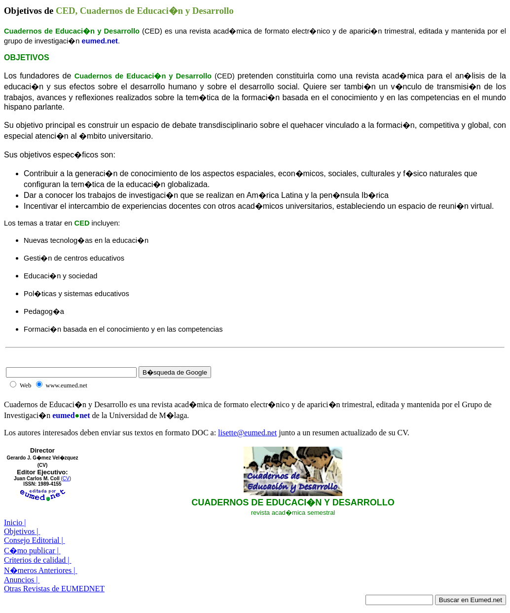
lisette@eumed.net (247, 432)
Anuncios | (22, 579)
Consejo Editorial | (34, 540)
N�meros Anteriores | (40, 570)
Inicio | (15, 522)
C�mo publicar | (32, 550)
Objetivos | (22, 531)
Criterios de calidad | (38, 560)
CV (66, 478)
